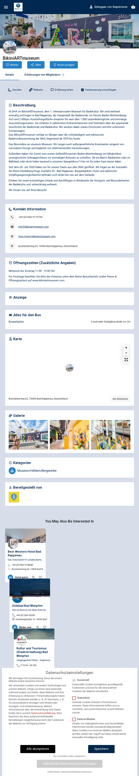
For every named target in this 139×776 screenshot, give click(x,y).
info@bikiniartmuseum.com (33, 226)
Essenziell (81, 681)
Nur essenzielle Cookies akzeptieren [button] (69, 758)
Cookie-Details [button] (53, 773)
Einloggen (100, 6)
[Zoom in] (126, 347)
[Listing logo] (10, 48)
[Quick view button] (33, 577)
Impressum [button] (87, 773)
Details (9, 74)
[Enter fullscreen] (126, 359)
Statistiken (82, 699)
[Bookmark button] (40, 577)
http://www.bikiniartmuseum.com (36, 236)
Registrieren (120, 6)
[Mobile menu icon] (6, 7)
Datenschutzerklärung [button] (71, 773)
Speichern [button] (101, 750)
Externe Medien (84, 720)
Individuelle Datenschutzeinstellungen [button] (69, 765)
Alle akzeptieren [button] (37, 750)
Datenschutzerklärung (43, 714)
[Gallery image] (28, 434)
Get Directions (120, 398)
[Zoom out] (126, 352)
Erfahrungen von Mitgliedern (45, 74)
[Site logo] (18, 7)
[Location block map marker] (69, 368)
